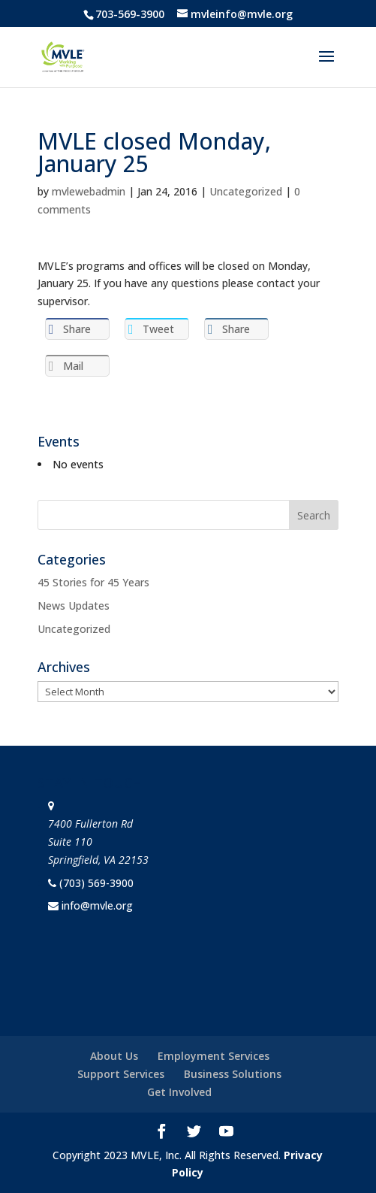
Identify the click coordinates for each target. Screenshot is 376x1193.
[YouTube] (226, 1133)
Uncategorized (245, 191)
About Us (114, 1056)
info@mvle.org (97, 905)
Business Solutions (232, 1074)
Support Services (120, 1074)
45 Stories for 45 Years (93, 582)
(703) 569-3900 (96, 883)
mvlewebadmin (88, 191)
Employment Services (213, 1056)
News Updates (74, 605)
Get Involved (179, 1092)
